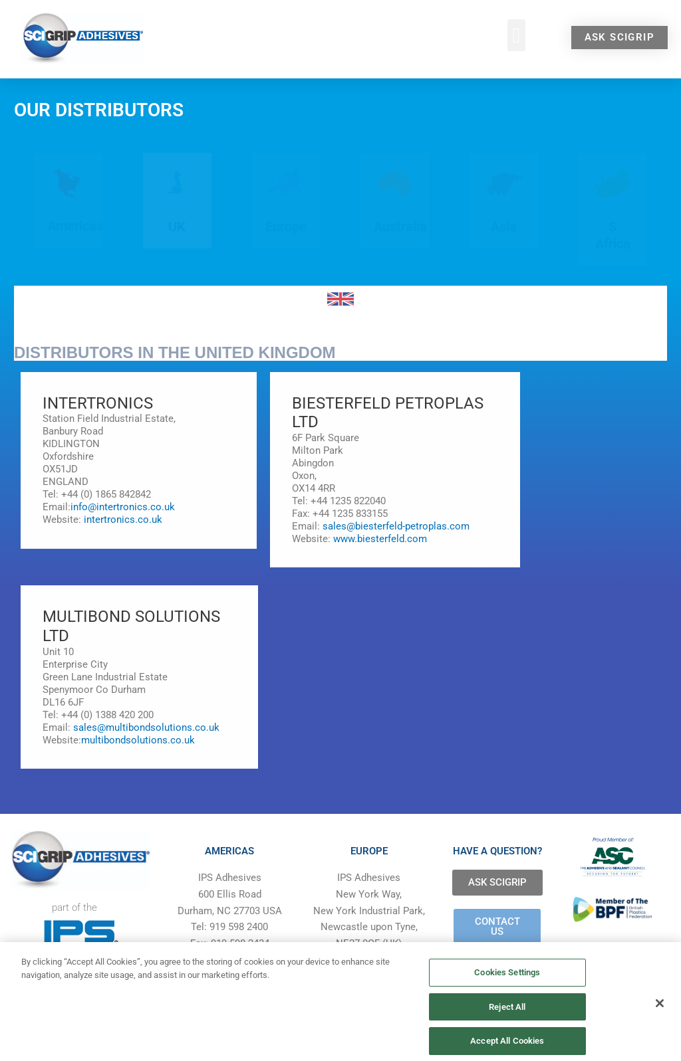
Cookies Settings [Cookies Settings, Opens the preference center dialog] (507, 995)
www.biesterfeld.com (379, 539)
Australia (400, 227)
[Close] (659, 1026)
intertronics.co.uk (123, 520)
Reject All (507, 1029)
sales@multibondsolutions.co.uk (146, 727)
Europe (286, 227)
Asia (504, 227)
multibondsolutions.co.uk (138, 740)
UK (177, 227)
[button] (516, 35)
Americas (75, 226)
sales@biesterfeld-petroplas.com (396, 526)
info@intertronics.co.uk (122, 507)
